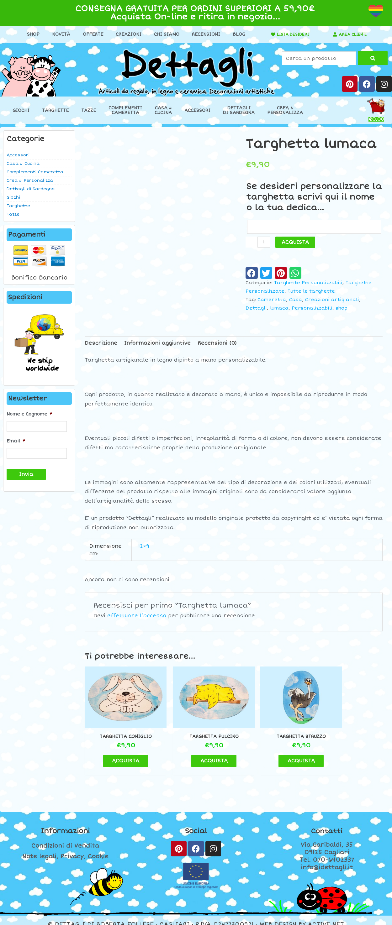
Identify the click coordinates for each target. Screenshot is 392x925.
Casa (295, 300)
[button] (252, 274)
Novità (59, 34)
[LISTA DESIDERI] (268, 34)
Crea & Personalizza (30, 180)
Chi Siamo (164, 34)
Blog (236, 34)
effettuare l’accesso (136, 616)
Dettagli (256, 308)
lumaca (279, 308)
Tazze (88, 110)
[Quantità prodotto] (264, 242)
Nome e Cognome (29, 414)
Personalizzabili (312, 308)
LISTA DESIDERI (290, 34)
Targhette (55, 110)
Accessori (197, 110)
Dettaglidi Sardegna (239, 110)
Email (16, 440)
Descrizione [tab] (101, 344)
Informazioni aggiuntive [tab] (157, 344)
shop (341, 308)
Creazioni (126, 34)
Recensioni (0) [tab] (217, 344)
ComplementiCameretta (125, 110)
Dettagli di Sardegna (31, 188)
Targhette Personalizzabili (308, 283)
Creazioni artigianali (332, 300)
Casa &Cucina (163, 110)
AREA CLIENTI (352, 34)
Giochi (21, 110)
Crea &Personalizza (285, 110)
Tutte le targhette (311, 292)
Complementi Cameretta (35, 172)
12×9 (143, 547)
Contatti (326, 823)
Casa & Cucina (23, 163)
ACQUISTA (295, 243)
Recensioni (203, 34)
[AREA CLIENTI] (332, 34)
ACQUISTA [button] (119, 753)
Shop (30, 34)
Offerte (90, 34)
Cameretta (271, 300)
